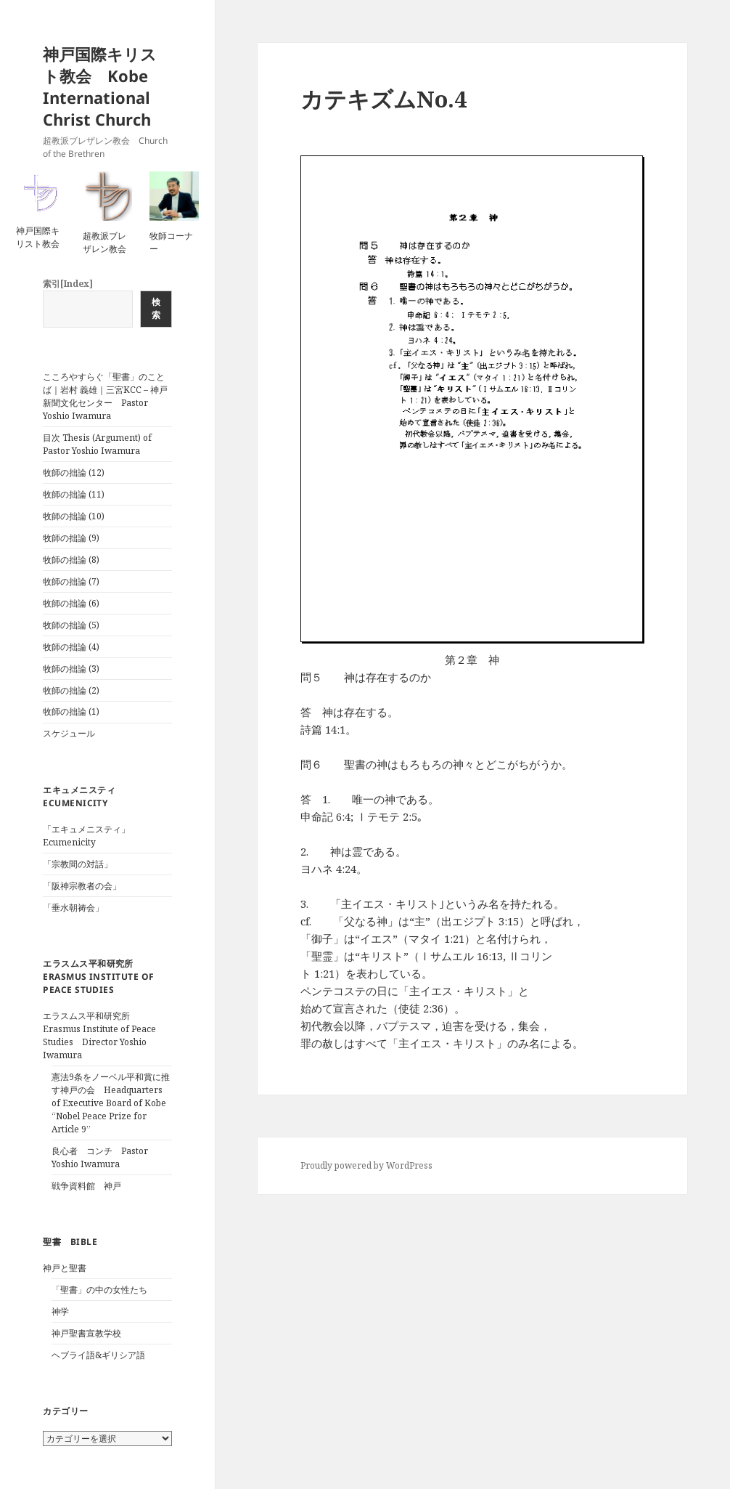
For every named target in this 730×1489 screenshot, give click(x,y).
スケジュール (69, 733)
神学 (60, 1311)
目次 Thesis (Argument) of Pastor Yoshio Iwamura (97, 444)
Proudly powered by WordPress (366, 1165)
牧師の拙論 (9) (71, 538)
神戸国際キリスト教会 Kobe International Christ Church (100, 86)
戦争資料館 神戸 (86, 1186)
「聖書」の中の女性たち (99, 1289)
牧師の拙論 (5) (71, 625)
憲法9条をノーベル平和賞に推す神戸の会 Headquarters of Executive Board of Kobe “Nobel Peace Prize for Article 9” (111, 1103)
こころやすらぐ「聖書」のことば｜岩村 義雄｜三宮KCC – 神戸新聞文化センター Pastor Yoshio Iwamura (105, 396)
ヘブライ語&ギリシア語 (98, 1355)
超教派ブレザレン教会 (104, 242)
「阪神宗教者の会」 (82, 886)
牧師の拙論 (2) (71, 690)
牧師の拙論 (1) (71, 711)
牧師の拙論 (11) (73, 494)
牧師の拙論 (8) (71, 559)
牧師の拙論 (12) (73, 472)
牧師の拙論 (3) (71, 668)
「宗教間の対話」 (77, 864)
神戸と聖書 (64, 1268)
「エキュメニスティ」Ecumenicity (86, 835)
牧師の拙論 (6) (71, 603)
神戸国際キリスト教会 (38, 237)
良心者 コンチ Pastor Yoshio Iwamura (100, 1157)
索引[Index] (68, 283)
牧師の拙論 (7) (71, 581)
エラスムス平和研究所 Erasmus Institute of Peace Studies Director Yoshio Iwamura (99, 1035)
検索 (156, 308)
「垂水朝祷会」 (73, 907)
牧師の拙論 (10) (73, 516)
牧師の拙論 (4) (71, 647)
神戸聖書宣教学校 (86, 1333)
